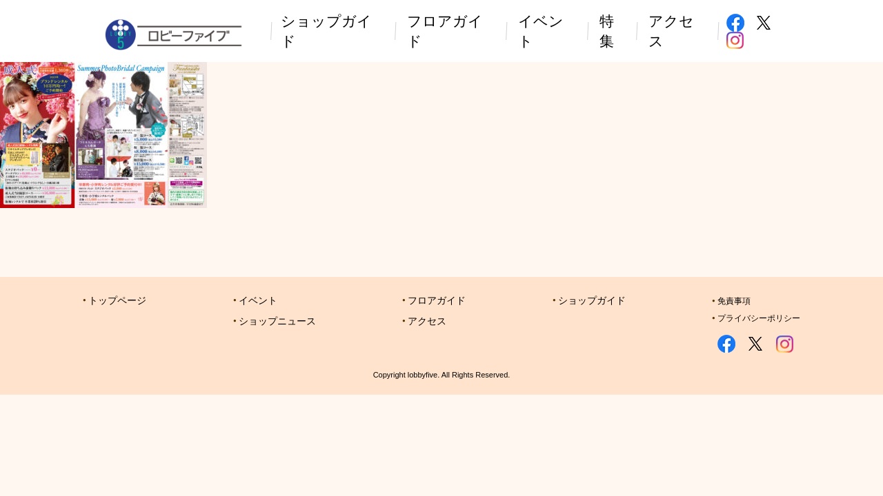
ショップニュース (277, 321)
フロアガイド (437, 300)
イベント (258, 300)
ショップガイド (592, 300)
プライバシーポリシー (758, 318)
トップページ (117, 300)
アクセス (427, 321)
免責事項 (734, 301)
